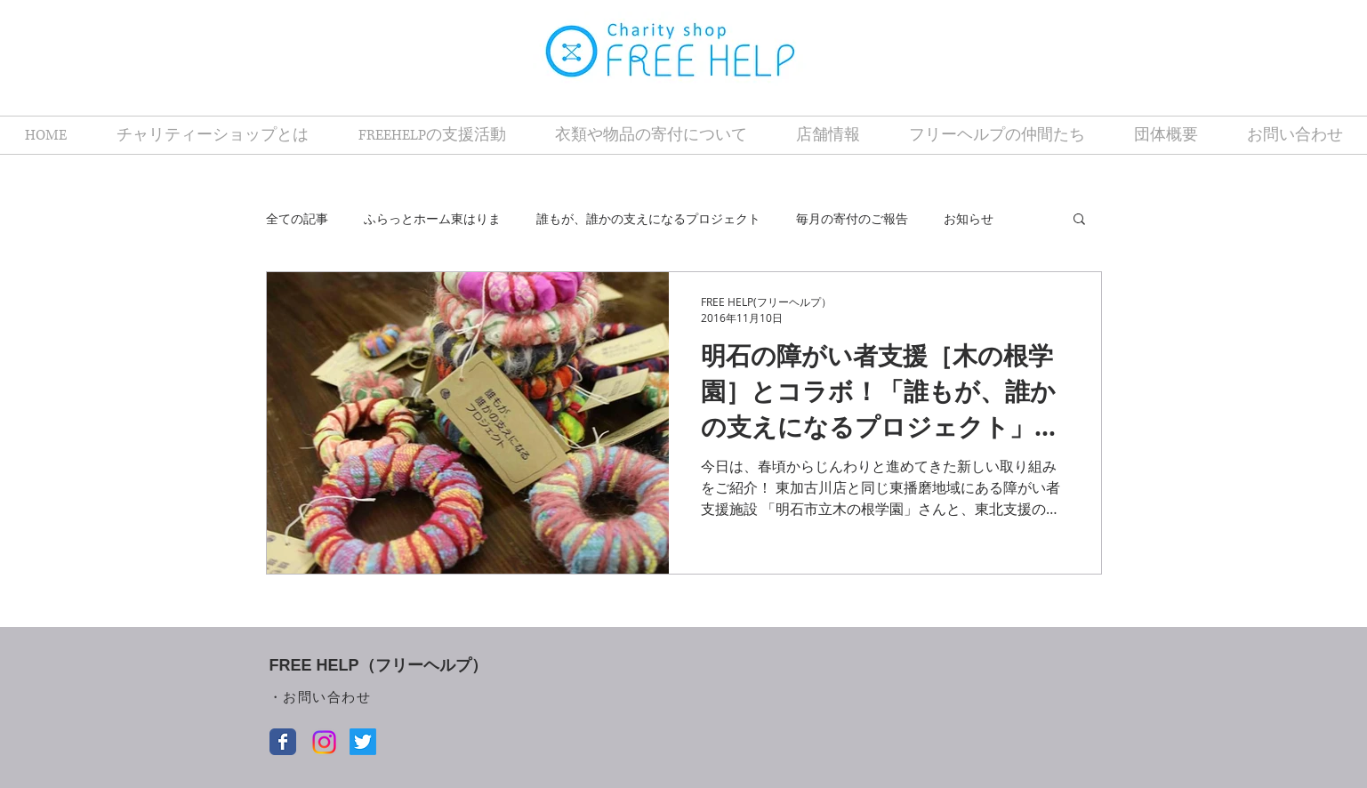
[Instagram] (324, 742)
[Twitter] (363, 741)
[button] (1079, 220)
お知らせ (968, 218)
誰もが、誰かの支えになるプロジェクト (648, 218)
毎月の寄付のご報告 (852, 218)
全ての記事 (297, 218)
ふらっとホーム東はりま (432, 218)
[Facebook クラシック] (282, 741)
